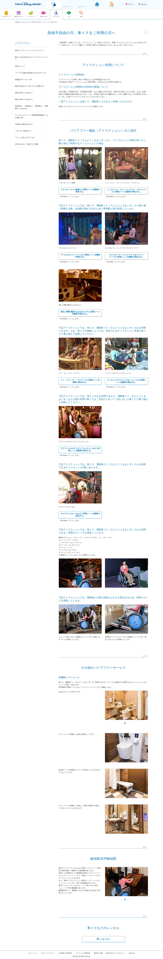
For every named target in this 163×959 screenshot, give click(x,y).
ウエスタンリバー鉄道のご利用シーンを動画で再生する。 (80, 190)
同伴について (20, 66)
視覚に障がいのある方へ (24, 93)
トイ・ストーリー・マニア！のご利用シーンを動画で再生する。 (80, 381)
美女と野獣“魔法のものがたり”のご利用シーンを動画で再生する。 (80, 313)
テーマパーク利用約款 (83, 953)
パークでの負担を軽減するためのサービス (31, 73)
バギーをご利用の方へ (23, 131)
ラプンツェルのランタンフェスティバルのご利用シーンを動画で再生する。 (80, 449)
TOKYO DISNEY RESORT (28, 4)
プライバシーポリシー (48, 953)
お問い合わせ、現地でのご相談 (26, 144)
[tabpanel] (126, 707)
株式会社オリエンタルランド (115, 953)
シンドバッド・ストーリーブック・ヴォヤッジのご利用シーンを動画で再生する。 (126, 190)
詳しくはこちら (103, 939)
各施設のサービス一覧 (23, 79)
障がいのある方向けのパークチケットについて (31, 58)
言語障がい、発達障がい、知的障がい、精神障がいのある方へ (31, 107)
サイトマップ (32, 953)
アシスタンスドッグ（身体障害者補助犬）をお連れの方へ (31, 116)
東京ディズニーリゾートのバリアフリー (30, 50)
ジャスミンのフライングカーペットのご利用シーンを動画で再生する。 (126, 381)
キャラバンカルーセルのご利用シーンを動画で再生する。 (80, 515)
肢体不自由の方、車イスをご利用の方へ (30, 86)
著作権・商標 (98, 953)
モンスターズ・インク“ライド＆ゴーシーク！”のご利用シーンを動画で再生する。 (126, 256)
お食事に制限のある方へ (24, 124)
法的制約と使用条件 (65, 953)
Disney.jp (132, 953)
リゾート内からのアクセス (25, 137)
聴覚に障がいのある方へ (24, 99)
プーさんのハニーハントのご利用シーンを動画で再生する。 (80, 256)
